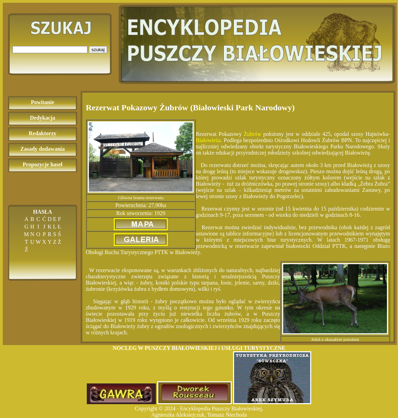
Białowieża (208, 140)
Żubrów (252, 134)
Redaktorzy (42, 133)
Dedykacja (42, 118)
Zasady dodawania (42, 149)
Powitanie (42, 102)
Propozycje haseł (43, 164)
